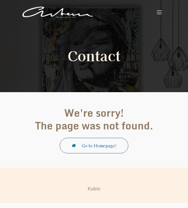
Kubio (94, 188)
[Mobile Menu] (159, 12)
